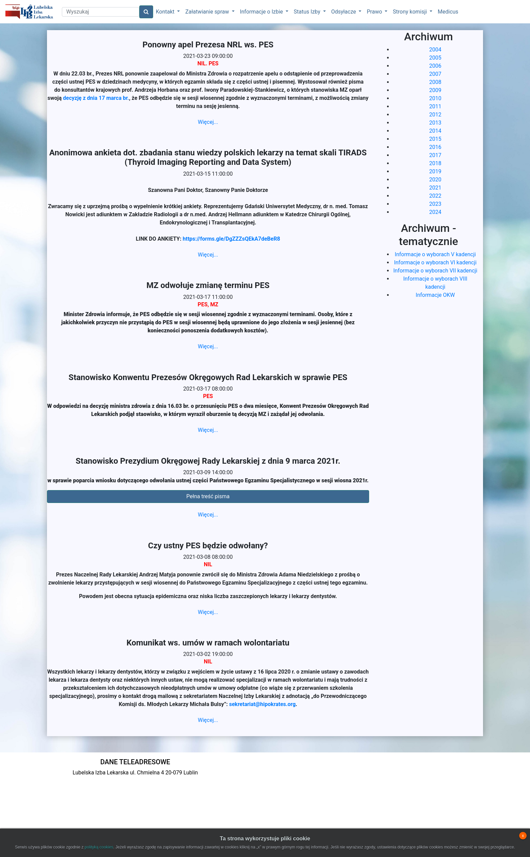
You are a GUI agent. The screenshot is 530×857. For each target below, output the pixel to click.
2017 (435, 155)
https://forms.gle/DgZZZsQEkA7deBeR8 (231, 239)
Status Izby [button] (307, 11)
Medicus (448, 11)
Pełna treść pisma (208, 496)
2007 (435, 74)
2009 (435, 90)
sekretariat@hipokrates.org (262, 704)
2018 (435, 163)
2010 (435, 98)
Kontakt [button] (166, 11)
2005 (435, 57)
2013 (435, 122)
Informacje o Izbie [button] (262, 11)
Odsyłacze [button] (344, 11)
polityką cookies (99, 847)
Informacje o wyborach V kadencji (435, 254)
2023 (435, 204)
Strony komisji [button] (410, 11)
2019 (435, 171)
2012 (435, 114)
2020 (435, 179)
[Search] (100, 12)
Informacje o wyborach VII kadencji (435, 270)
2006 (435, 66)
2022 (435, 196)
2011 (435, 106)
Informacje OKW (435, 295)
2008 (435, 82)
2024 (435, 212)
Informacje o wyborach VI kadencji (435, 262)
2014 (435, 131)
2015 (435, 139)
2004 (435, 49)
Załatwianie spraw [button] (207, 11)
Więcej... (208, 122)
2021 (435, 187)
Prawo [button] (375, 11)
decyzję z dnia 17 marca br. (96, 98)
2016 (435, 147)
